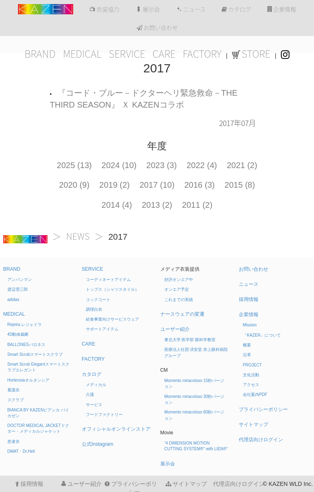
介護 (90, 394)
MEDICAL (82, 54)
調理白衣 (94, 309)
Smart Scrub (35, 354)
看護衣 (13, 390)
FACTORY (202, 54)
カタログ (236, 9)
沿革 (247, 355)
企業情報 (281, 9)
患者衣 (13, 441)
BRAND (40, 54)
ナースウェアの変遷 (182, 314)
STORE (251, 54)
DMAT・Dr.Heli (21, 451)
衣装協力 (104, 9)
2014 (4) (116, 204)
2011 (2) (197, 204)
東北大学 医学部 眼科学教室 (190, 339)
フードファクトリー (104, 414)
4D (18, 334)
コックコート (98, 299)
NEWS (78, 236)
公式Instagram (97, 444)
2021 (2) (242, 165)
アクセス (251, 384)
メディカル (96, 384)
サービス (94, 404)
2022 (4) (201, 165)
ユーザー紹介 (175, 329)
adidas (13, 299)
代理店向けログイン (261, 440)
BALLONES (26, 344)
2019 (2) (114, 184)
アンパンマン (19, 279)
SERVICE (127, 54)
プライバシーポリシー (263, 409)
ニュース (191, 9)
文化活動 (251, 375)
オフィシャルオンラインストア (116, 429)
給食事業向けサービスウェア (112, 319)
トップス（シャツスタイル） (112, 289)
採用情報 (248, 299)
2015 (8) (239, 184)
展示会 (148, 9)
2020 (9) (74, 184)
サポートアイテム (102, 329)
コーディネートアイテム (108, 279)
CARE (164, 54)
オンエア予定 (176, 289)
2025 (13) (74, 165)
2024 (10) (119, 165)
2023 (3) (161, 165)
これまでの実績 (178, 299)
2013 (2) (157, 204)
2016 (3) (199, 184)
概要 (247, 345)
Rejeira (24, 324)
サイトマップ (253, 424)
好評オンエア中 (178, 279)
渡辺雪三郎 (17, 289)
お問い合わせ (157, 28)
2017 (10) (157, 184)
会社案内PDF (255, 394)
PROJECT (252, 365)
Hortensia (28, 380)
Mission (250, 325)
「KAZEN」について (262, 335)
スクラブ (15, 400)
